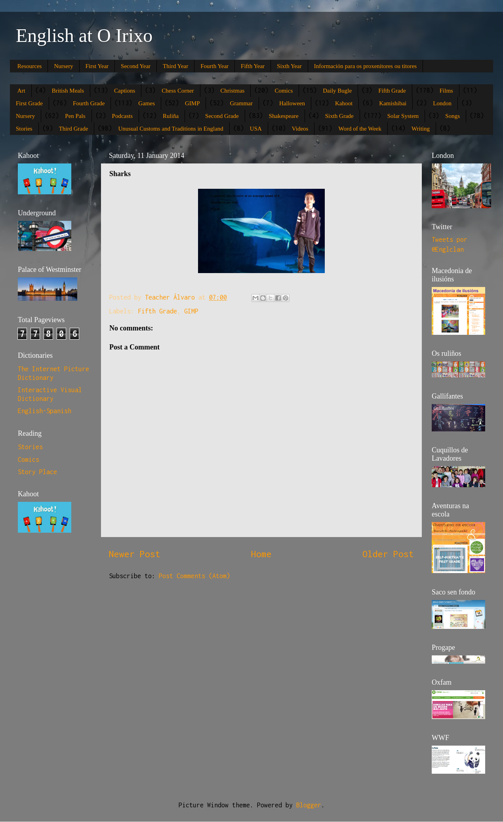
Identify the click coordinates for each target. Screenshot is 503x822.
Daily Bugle (337, 90)
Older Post (388, 554)
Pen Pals (75, 116)
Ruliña (171, 116)
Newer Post (134, 554)
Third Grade (73, 128)
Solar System (403, 116)
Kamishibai (392, 103)
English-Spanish (44, 410)
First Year (97, 66)
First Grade (29, 103)
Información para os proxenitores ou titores (365, 66)
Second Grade (222, 116)
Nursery (63, 66)
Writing (421, 128)
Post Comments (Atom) (194, 575)
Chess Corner (178, 90)
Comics (283, 90)
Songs (452, 116)
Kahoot (343, 103)
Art (21, 90)
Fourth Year (214, 66)
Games (146, 103)
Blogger (308, 805)
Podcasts (122, 116)
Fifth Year (253, 66)
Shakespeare (284, 116)
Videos (300, 128)
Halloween (292, 103)
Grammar (241, 103)
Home (261, 554)
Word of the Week (359, 128)
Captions (124, 90)
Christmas (233, 90)
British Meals (68, 90)
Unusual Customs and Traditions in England (170, 128)
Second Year (136, 66)
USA (256, 128)
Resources (29, 66)
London (442, 103)
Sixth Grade (339, 116)
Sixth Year (289, 66)
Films (446, 90)
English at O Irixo (84, 35)
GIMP (192, 103)
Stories (24, 128)
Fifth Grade (392, 90)
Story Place (37, 471)
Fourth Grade (89, 103)
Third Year (175, 66)
